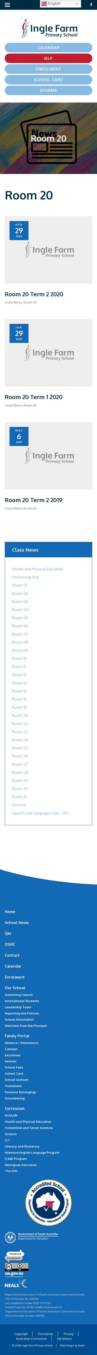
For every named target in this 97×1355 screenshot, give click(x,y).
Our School (15, 987)
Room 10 (19, 658)
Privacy (68, 1334)
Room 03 (20, 601)
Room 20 (30, 302)
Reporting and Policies (22, 1013)
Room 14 (19, 683)
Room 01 (19, 585)
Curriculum (14, 1108)
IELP (48, 58)
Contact (12, 955)
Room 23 (20, 731)
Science (19, 804)
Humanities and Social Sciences (29, 1128)
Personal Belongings (20, 1092)
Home (10, 911)
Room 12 (19, 674)
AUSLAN (11, 1115)
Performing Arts (25, 577)
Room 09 (20, 650)
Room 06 (20, 625)
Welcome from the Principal (26, 1026)
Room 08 (20, 642)
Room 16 (19, 699)
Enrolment (49, 69)
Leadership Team (18, 1007)
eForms (48, 90)
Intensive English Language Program (32, 1152)
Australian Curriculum (31, 1338)
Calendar (49, 47)
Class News (13, 302)
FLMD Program (16, 1159)
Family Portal (17, 1036)
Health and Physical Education (37, 569)
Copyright (21, 1334)
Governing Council (19, 995)
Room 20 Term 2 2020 (34, 294)
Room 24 (20, 739)
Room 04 (20, 609)
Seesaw (10, 1061)
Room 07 (20, 634)
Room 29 (20, 780)
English (51, 4)
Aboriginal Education (21, 1165)
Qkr (8, 933)
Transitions (13, 1086)
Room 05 (20, 617)
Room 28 (20, 772)
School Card (48, 79)
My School (64, 1338)
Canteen (11, 1049)
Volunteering (14, 1098)
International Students (22, 1001)
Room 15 (19, 691)
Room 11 (18, 666)
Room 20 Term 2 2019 (34, 500)
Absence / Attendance (21, 1043)
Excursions (12, 1055)
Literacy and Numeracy (22, 1146)
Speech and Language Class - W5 (40, 813)
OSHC (10, 944)
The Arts (11, 1171)
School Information (19, 1019)
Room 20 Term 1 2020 (34, 397)
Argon (81, 1345)
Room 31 (19, 796)
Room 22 (20, 723)
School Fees (14, 1067)
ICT (7, 1140)
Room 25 (20, 748)
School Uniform (16, 1080)
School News (17, 922)
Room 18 (19, 707)
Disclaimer (45, 1334)
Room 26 (20, 756)
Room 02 (20, 593)
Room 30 (20, 788)
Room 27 (20, 764)
